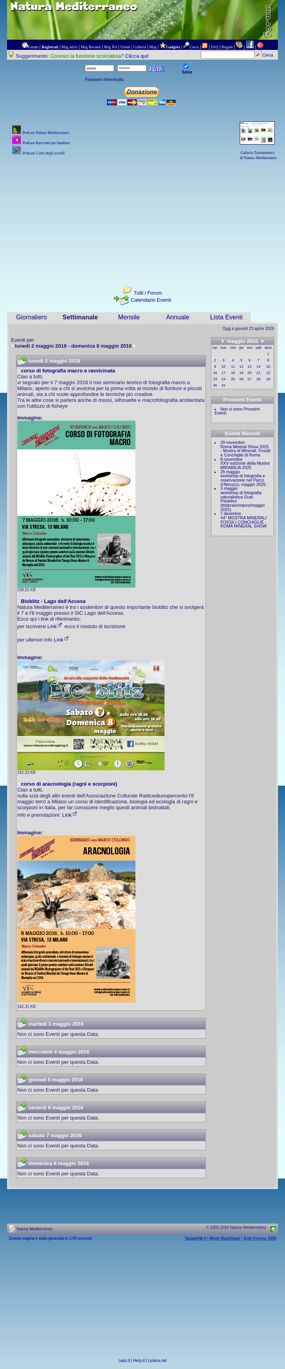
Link (55, 626)
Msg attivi (69, 47)
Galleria (139, 47)
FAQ (214, 47)
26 (241, 379)
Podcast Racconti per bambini (46, 143)
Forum (33, 47)
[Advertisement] (142, 216)
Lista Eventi (226, 317)
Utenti (125, 47)
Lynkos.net (157, 1360)
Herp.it (138, 1360)
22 (268, 373)
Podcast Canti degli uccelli (43, 153)
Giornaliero (31, 317)
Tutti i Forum (147, 293)
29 (268, 379)
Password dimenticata (104, 79)
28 (258, 379)
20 (250, 373)
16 (215, 373)
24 (224, 379)
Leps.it (124, 1360)
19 (241, 373)
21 (258, 373)
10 (224, 366)
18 (233, 373)
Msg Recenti (91, 47)
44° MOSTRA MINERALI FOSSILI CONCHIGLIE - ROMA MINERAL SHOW (243, 521)
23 (215, 379)
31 (224, 385)
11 (233, 366)
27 (250, 379)
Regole (227, 47)
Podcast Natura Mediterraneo (45, 132)
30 (215, 385)
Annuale (177, 317)
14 (258, 366)
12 (241, 366)
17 (224, 373)
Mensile (129, 317)
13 (250, 366)
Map (152, 47)
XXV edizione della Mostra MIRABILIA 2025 (245, 465)
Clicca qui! (137, 56)
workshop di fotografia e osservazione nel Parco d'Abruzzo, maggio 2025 (243, 479)
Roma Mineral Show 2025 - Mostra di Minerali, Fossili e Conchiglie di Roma (245, 450)
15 (268, 366)
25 (233, 379)
